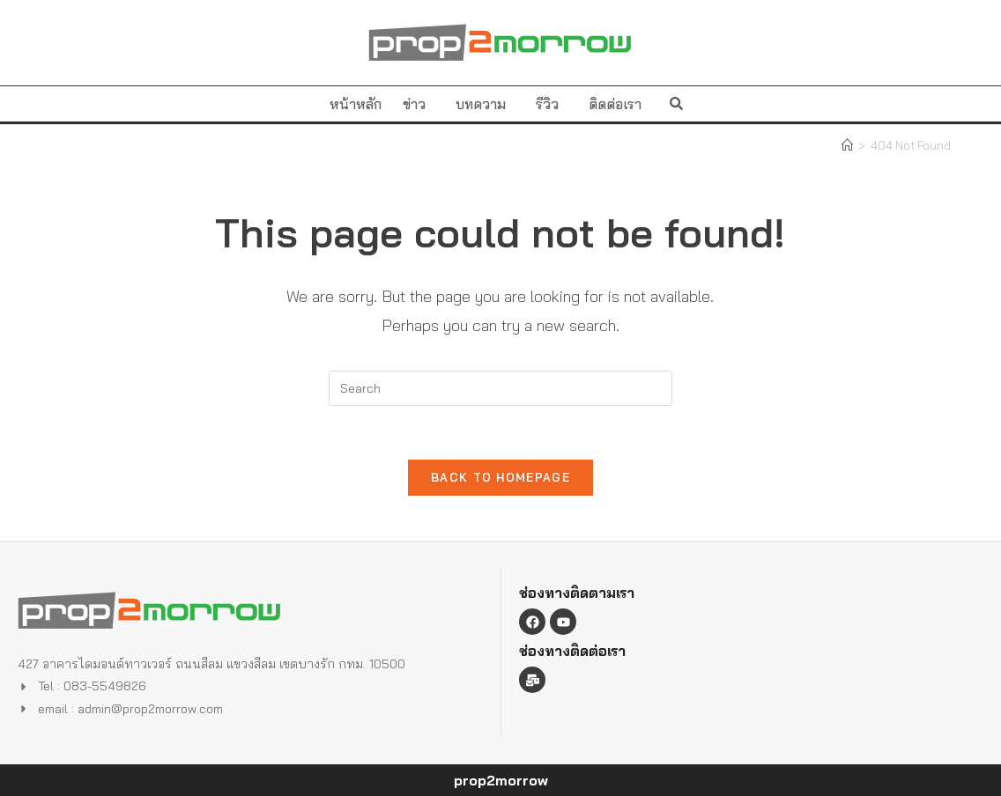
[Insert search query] (500, 388)
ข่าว (418, 104)
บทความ (485, 104)
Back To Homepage (500, 477)
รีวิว (551, 104)
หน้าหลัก (356, 104)
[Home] (847, 145)
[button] (676, 103)
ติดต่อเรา (615, 104)
